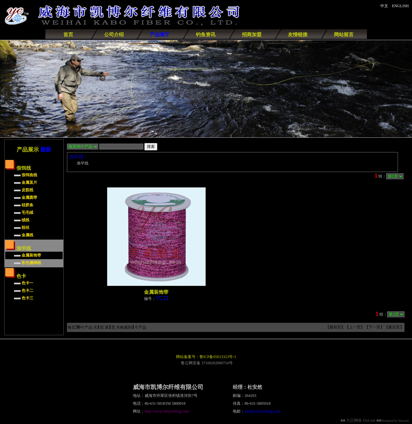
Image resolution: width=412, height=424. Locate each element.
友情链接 (298, 34)
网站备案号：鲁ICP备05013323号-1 (206, 356)
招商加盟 (251, 34)
